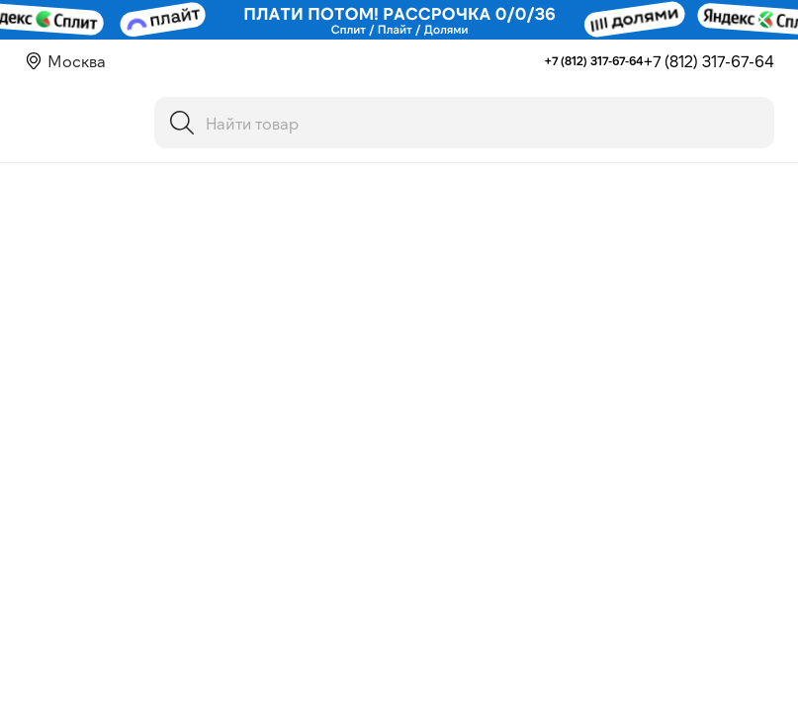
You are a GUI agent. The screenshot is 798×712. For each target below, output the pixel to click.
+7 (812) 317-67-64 (594, 60)
